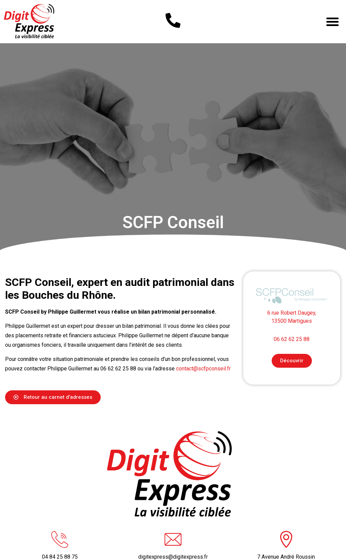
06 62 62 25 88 (292, 355)
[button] (332, 21)
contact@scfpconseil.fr (203, 385)
